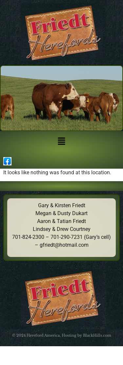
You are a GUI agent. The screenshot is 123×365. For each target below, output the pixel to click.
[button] (61, 141)
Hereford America (43, 335)
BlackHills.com (97, 335)
